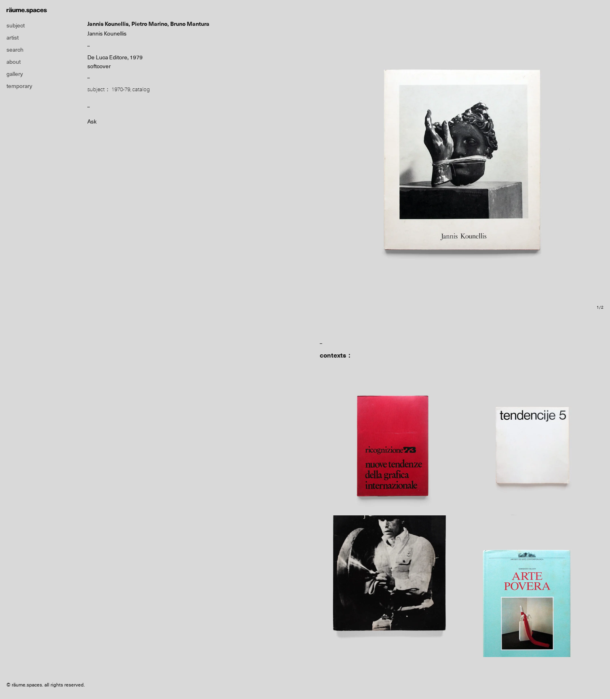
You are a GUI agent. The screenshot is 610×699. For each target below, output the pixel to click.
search (14, 49)
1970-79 (121, 89)
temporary (19, 86)
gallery (14, 73)
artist (12, 37)
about (13, 61)
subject (15, 25)
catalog (141, 89)
